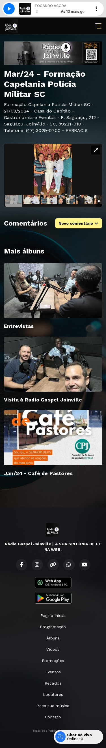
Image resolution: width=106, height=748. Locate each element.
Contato (53, 717)
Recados (53, 683)
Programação (53, 627)
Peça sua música (52, 705)
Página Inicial (53, 615)
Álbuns (52, 638)
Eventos (53, 672)
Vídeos (52, 649)
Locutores (53, 694)
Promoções (53, 660)
